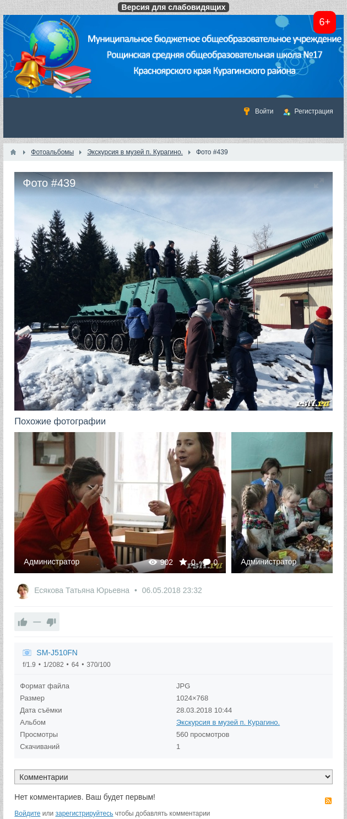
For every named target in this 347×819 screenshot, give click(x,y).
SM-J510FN (57, 652)
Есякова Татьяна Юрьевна (83, 590)
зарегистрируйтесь (84, 813)
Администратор (51, 561)
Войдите (27, 813)
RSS (328, 801)
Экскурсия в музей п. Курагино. (228, 722)
